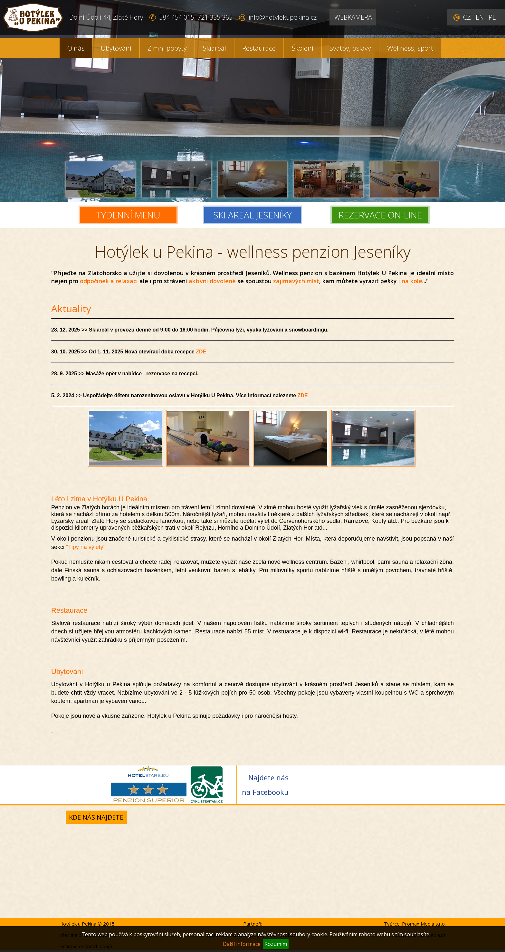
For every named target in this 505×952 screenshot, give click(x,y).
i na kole (410, 281)
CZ (467, 17)
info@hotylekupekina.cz (283, 17)
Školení (302, 48)
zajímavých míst (296, 281)
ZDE (201, 351)
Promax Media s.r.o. (424, 923)
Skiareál (214, 48)
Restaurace (259, 48)
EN (480, 17)
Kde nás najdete (96, 817)
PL (492, 17)
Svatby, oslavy (350, 48)
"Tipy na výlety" (85, 547)
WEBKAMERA (353, 17)
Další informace (242, 943)
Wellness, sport (410, 48)
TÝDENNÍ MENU (128, 215)
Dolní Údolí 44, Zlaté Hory (106, 17)
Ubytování (116, 48)
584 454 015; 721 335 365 (196, 17)
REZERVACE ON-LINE (380, 215)
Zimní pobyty (167, 48)
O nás (76, 48)
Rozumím (275, 943)
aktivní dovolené (212, 281)
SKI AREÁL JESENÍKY (252, 215)
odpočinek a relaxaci (109, 281)
